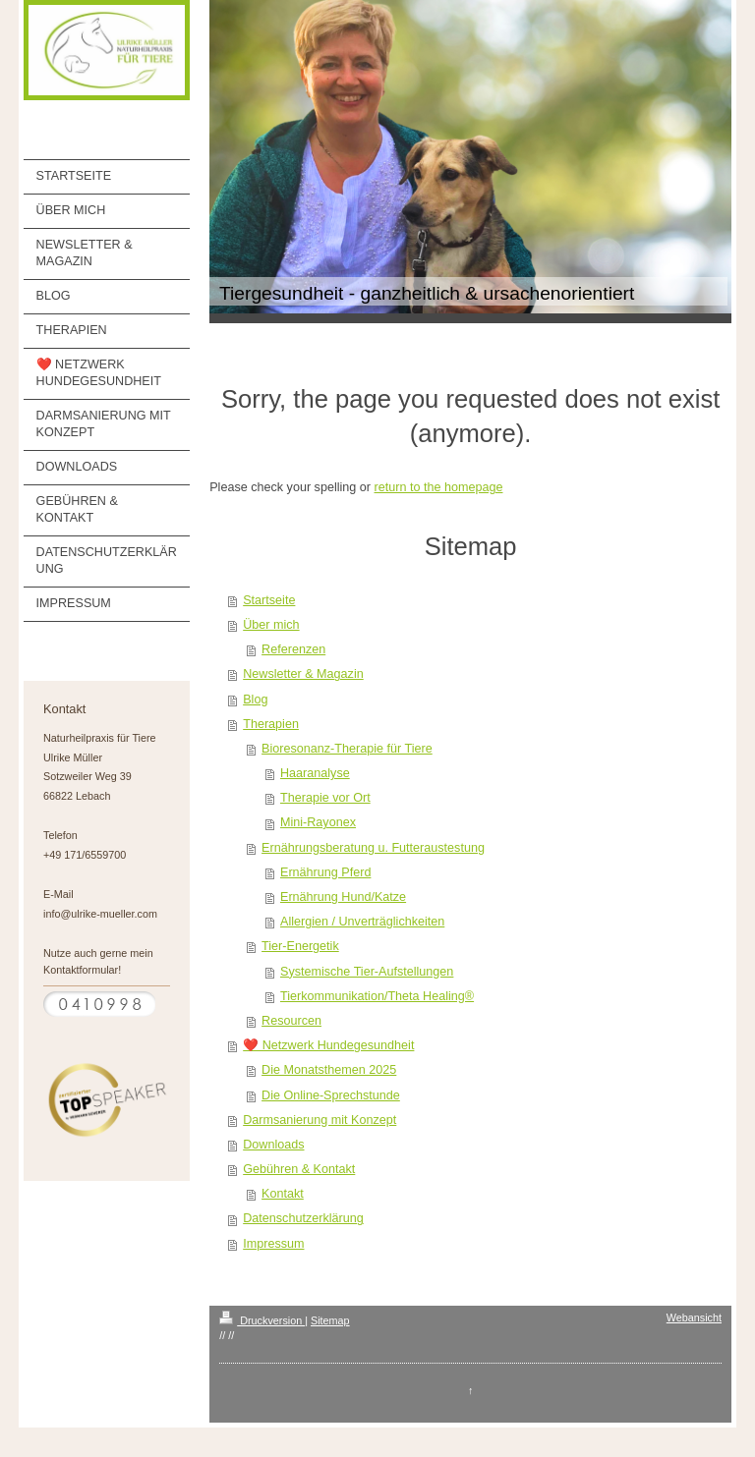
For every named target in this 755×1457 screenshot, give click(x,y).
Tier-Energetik (300, 946)
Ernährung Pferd (325, 872)
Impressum (273, 1244)
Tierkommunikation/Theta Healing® (377, 996)
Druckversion (262, 1320)
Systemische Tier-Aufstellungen (366, 972)
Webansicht (694, 1317)
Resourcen (291, 1021)
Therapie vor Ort (325, 798)
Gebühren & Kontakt (299, 1169)
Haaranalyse (315, 773)
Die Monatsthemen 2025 (328, 1070)
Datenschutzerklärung (303, 1218)
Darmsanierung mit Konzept (319, 1120)
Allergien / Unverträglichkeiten (362, 921)
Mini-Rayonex (318, 822)
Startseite (269, 600)
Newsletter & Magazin (303, 674)
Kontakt (282, 1194)
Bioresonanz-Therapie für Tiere (347, 749)
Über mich (271, 625)
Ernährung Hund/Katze (343, 897)
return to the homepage (439, 487)
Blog (255, 699)
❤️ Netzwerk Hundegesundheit (328, 1045)
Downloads (273, 1144)
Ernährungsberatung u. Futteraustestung (373, 848)
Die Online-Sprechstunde (330, 1095)
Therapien (271, 724)
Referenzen (293, 649)
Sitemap (330, 1320)
